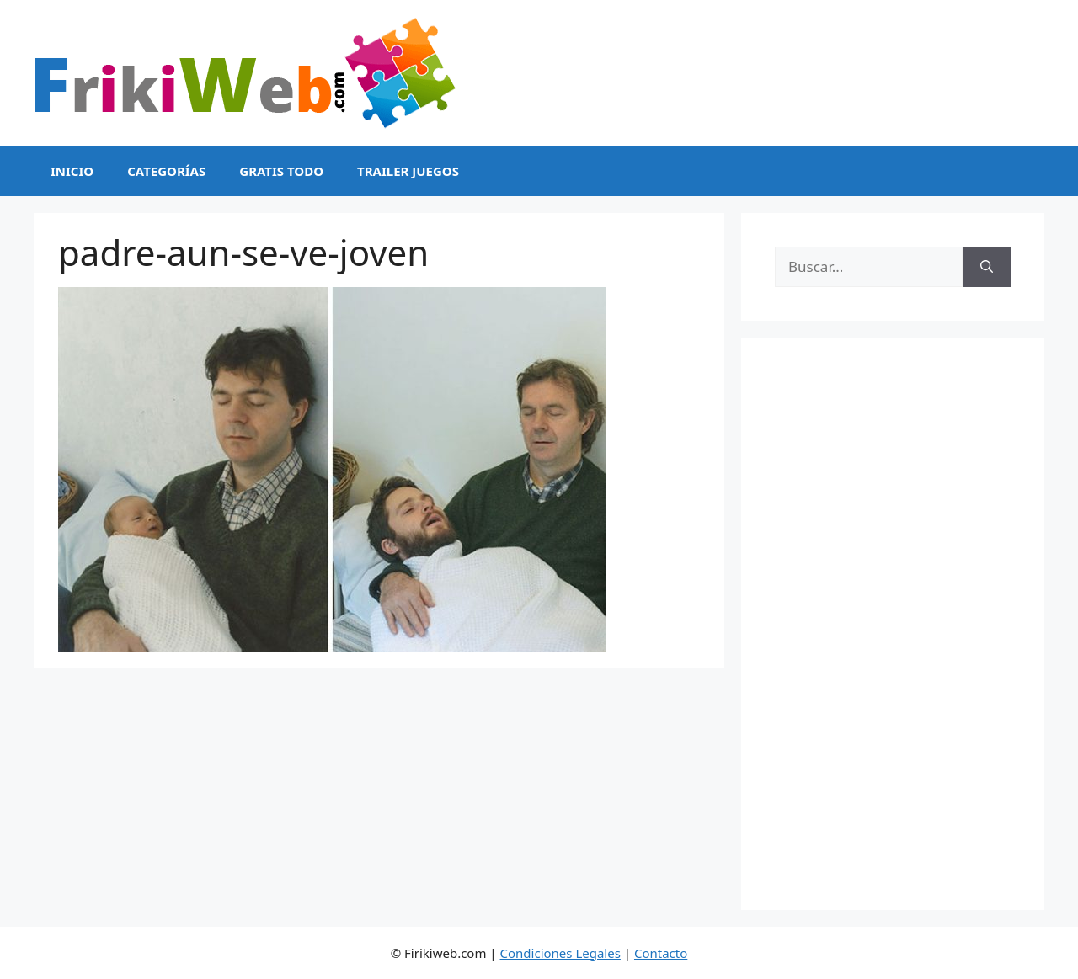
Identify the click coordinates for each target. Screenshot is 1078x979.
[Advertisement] (893, 623)
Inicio (72, 170)
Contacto (660, 952)
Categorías (166, 170)
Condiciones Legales (560, 952)
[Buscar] (987, 267)
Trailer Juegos (408, 170)
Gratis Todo (281, 170)
